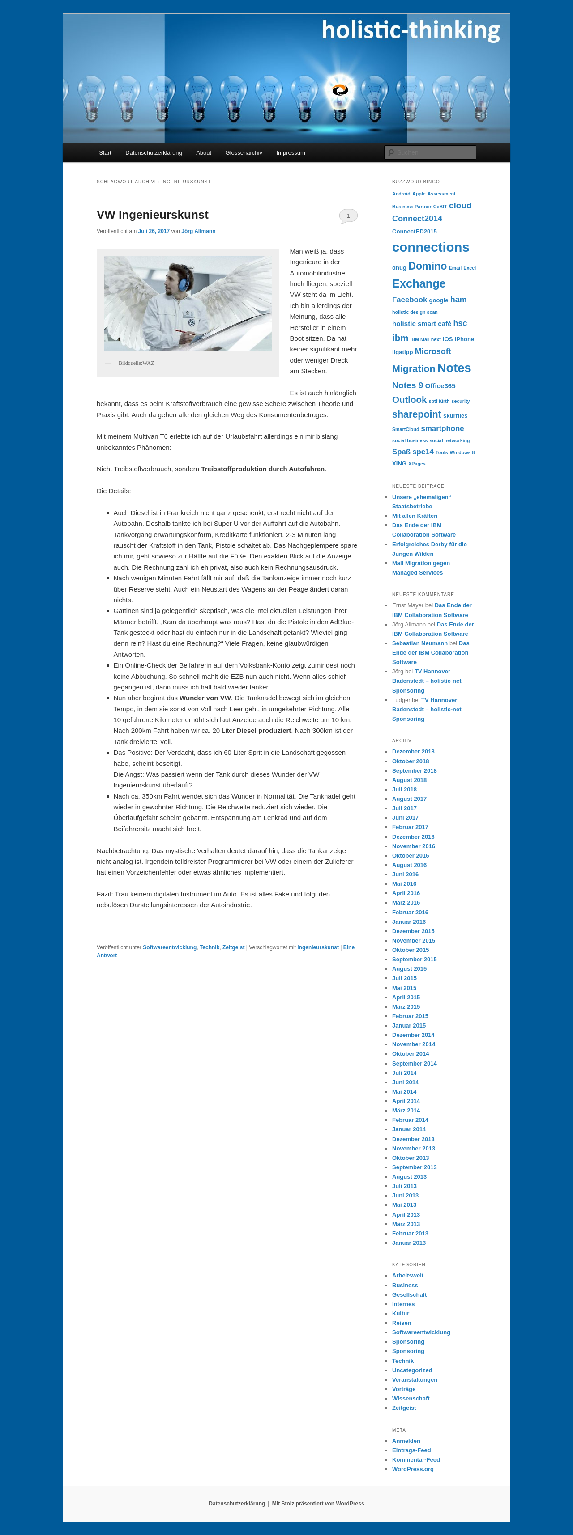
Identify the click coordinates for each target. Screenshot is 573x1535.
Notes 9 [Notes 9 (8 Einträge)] (407, 385)
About (203, 152)
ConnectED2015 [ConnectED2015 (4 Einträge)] (414, 231)
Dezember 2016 (413, 836)
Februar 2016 (410, 912)
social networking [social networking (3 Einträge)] (450, 440)
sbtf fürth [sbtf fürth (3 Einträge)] (439, 401)
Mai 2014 (404, 1091)
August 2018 (409, 780)
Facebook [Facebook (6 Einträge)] (409, 300)
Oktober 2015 (410, 950)
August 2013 (409, 1176)
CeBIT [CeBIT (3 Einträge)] (440, 206)
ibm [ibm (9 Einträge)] (400, 338)
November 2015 (413, 940)
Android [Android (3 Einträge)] (401, 193)
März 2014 (406, 1110)
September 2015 (414, 959)
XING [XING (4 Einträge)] (399, 463)
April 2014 (406, 1101)
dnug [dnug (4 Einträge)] (399, 267)
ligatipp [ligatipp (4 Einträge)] (402, 352)
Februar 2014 (410, 1119)
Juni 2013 (405, 1195)
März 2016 (406, 902)
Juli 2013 (404, 1186)
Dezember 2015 (413, 931)
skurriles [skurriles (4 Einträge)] (455, 415)
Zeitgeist (233, 947)
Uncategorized (412, 1370)
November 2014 (413, 1044)
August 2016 (409, 865)
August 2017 (409, 798)
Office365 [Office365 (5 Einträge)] (440, 385)
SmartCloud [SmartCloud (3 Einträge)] (405, 429)
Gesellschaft (409, 1294)
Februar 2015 (410, 1016)
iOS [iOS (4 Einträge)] (448, 339)
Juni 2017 (405, 817)
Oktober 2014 (410, 1053)
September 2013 (414, 1167)
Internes (403, 1304)
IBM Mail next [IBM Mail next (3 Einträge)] (426, 339)
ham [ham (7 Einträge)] (458, 299)
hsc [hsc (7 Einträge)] (460, 323)
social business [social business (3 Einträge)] (410, 440)
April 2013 (406, 1214)
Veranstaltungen (414, 1379)
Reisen (401, 1322)
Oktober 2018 (410, 761)
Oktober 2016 (410, 855)
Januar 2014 (409, 1129)
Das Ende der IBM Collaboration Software (431, 652)
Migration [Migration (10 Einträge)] (414, 369)
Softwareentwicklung (170, 947)
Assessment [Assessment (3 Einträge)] (442, 193)
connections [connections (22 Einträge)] (431, 247)
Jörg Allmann (198, 231)
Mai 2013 (404, 1204)
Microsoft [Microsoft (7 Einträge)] (433, 351)
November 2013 (413, 1148)
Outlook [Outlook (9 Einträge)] (409, 399)
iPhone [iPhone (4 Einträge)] (465, 339)
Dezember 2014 (413, 1035)
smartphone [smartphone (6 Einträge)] (442, 428)
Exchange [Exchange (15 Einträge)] (419, 283)
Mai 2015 (404, 988)
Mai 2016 (404, 883)
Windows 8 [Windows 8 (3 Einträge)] (462, 452)
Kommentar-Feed (416, 1459)
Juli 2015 (404, 978)
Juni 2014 (405, 1082)
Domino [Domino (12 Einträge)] (427, 266)
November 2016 (413, 846)
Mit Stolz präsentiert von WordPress (318, 1504)
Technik (209, 947)
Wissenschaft (411, 1398)
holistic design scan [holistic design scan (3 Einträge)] (415, 312)
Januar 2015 (409, 1025)
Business (405, 1285)
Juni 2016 (405, 874)
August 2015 (409, 968)
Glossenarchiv (244, 152)
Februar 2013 (410, 1233)
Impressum (290, 152)
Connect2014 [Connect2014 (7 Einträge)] (417, 218)
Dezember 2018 (413, 751)
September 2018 (414, 770)
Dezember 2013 (413, 1139)
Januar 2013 (409, 1242)
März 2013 (406, 1224)
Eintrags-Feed (411, 1450)
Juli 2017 (404, 808)
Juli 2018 (404, 789)
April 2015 (406, 997)
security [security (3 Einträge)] (461, 401)
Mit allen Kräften (414, 515)
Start (105, 152)
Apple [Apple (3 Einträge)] (419, 193)
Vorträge (404, 1389)
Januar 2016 (409, 921)
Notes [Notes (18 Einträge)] (454, 368)
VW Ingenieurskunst (153, 214)
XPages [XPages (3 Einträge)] (417, 463)
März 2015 (406, 1006)
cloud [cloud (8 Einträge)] (460, 205)
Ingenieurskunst (318, 947)
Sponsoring (408, 1341)
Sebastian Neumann (420, 643)
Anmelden (406, 1441)
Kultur (400, 1313)
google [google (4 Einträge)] (439, 300)
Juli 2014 (404, 1073)
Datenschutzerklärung (153, 152)
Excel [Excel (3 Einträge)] (469, 268)
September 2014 (414, 1063)
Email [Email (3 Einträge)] (455, 268)
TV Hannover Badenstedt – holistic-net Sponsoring (427, 680)
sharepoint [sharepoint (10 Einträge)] (416, 414)
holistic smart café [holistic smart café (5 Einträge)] (421, 323)
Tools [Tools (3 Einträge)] (442, 452)
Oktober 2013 (410, 1157)
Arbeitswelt (407, 1275)
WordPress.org (413, 1469)
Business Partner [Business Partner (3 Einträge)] (412, 206)
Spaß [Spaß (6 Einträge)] (401, 452)
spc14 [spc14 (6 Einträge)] (423, 452)
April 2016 (406, 893)
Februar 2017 (410, 827)
